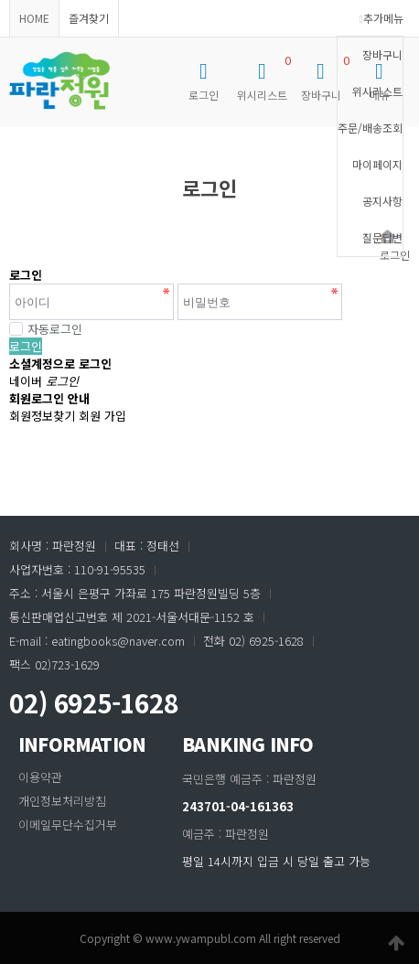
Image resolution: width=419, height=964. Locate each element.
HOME (34, 18)
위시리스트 (377, 91)
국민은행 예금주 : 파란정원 (249, 778)
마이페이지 (377, 164)
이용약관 (40, 777)
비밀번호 (0, 127)
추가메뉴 (381, 18)
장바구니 (382, 54)
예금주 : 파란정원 (225, 833)
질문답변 (382, 237)
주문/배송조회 (370, 127)
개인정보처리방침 (62, 800)
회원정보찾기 (42, 415)
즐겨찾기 (89, 18)
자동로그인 (45, 328)
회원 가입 (102, 415)
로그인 (25, 346)
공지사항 (382, 201)
